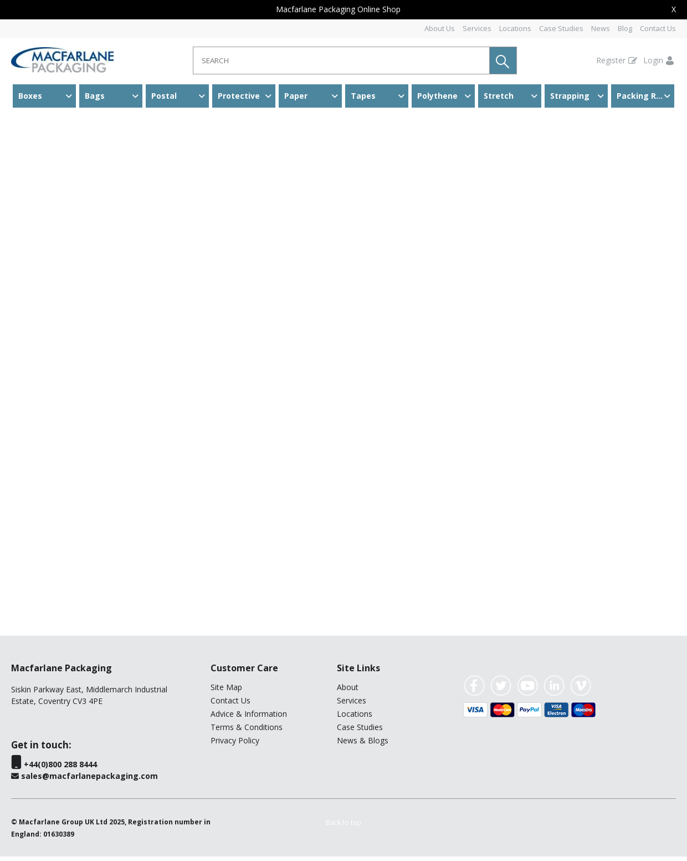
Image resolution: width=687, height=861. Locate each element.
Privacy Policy (235, 745)
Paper (295, 95)
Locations (515, 28)
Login (653, 60)
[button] (503, 60)
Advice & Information (249, 718)
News (600, 28)
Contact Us (658, 28)
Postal (164, 95)
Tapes (363, 95)
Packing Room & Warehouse (645, 95)
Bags (95, 95)
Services (477, 28)
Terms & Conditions (247, 731)
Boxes (30, 95)
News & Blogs (362, 745)
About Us (439, 28)
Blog (625, 28)
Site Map (226, 691)
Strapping (569, 95)
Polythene (437, 95)
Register (611, 60)
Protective (239, 95)
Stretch (499, 95)
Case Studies (561, 28)
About (347, 691)
